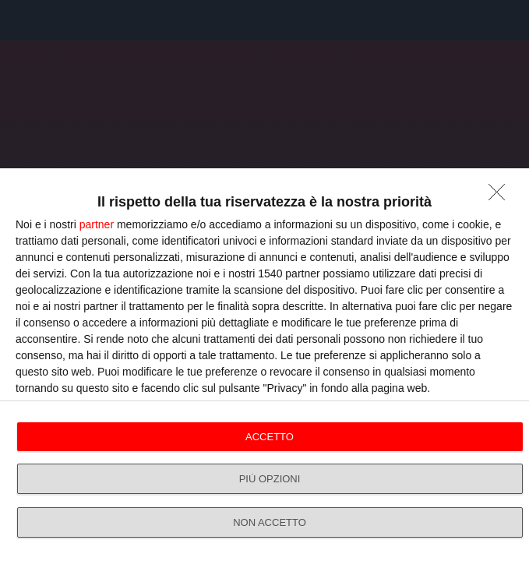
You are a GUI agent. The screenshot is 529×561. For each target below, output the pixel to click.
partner (96, 224)
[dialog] (264, 364)
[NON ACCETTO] (500, 196)
